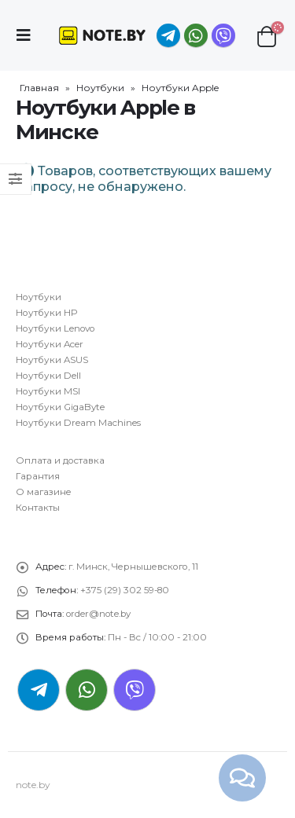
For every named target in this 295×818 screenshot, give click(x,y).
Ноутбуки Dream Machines (78, 422)
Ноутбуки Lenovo (55, 328)
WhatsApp (196, 35)
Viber (134, 690)
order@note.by (98, 613)
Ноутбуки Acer (49, 344)
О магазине (44, 491)
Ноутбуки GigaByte (60, 407)
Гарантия (38, 476)
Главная (39, 88)
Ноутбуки (100, 88)
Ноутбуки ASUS (52, 359)
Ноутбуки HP (47, 312)
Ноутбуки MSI (48, 391)
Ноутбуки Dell (48, 375)
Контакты (38, 507)
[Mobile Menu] (28, 35)
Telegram (38, 690)
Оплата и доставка (60, 460)
